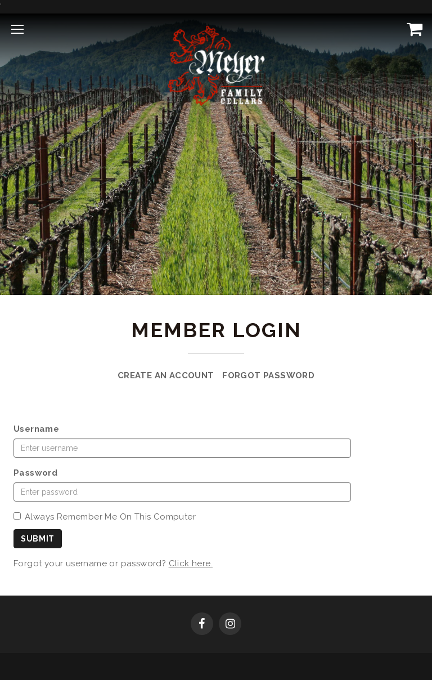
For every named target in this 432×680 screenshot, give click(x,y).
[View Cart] (412, 28)
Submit (38, 538)
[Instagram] (230, 625)
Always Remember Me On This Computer (105, 517)
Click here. (191, 563)
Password (35, 473)
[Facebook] (202, 625)
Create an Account (166, 375)
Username (36, 429)
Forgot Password (268, 375)
